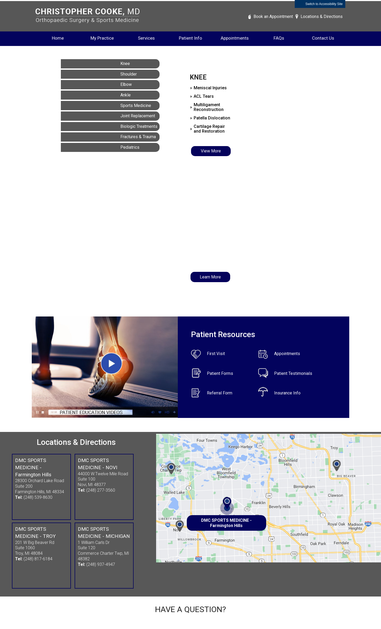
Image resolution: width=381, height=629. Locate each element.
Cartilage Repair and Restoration (209, 129)
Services (146, 38)
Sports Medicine (135, 105)
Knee (125, 63)
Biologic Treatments (138, 126)
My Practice (102, 38)
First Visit (216, 353)
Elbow (126, 84)
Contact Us (323, 38)
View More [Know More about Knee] (211, 150)
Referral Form (219, 392)
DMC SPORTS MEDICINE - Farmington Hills (226, 523)
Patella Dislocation (212, 117)
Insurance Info (287, 392)
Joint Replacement (137, 115)
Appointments (235, 38)
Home (58, 38)
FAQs (279, 38)
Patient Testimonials (293, 373)
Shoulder (128, 74)
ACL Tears (204, 96)
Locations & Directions (322, 16)
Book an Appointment (273, 16)
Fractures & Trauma (138, 136)
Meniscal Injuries (210, 87)
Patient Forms (220, 373)
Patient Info (190, 38)
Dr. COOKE (208, 212)
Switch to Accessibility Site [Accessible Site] (324, 4)
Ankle (125, 94)
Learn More (210, 276)
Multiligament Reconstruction (209, 107)
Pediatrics (129, 147)
